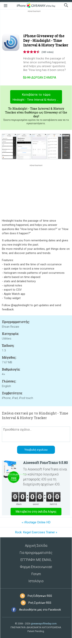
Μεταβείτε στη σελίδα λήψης (36, 511)
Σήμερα (39, 77)
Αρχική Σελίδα (36, 545)
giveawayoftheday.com (44, 623)
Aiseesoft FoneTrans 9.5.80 (45, 462)
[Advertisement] (36, 22)
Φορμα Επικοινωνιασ (36, 567)
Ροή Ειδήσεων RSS (40, 596)
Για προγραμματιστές (36, 553)
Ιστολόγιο (36, 581)
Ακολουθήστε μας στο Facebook (40, 609)
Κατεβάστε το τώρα (37, 97)
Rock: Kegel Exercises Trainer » (36, 532)
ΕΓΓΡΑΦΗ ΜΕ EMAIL (36, 560)
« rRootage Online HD (36, 522)
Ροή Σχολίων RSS (39, 602)
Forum (36, 574)
